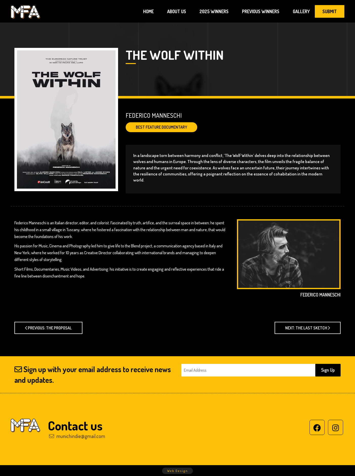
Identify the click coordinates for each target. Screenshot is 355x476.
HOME (148, 11)
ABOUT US (176, 11)
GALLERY (301, 11)
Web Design (177, 471)
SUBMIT (329, 11)
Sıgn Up (328, 370)
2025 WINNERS (214, 11)
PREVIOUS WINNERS (260, 11)
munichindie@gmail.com (77, 436)
